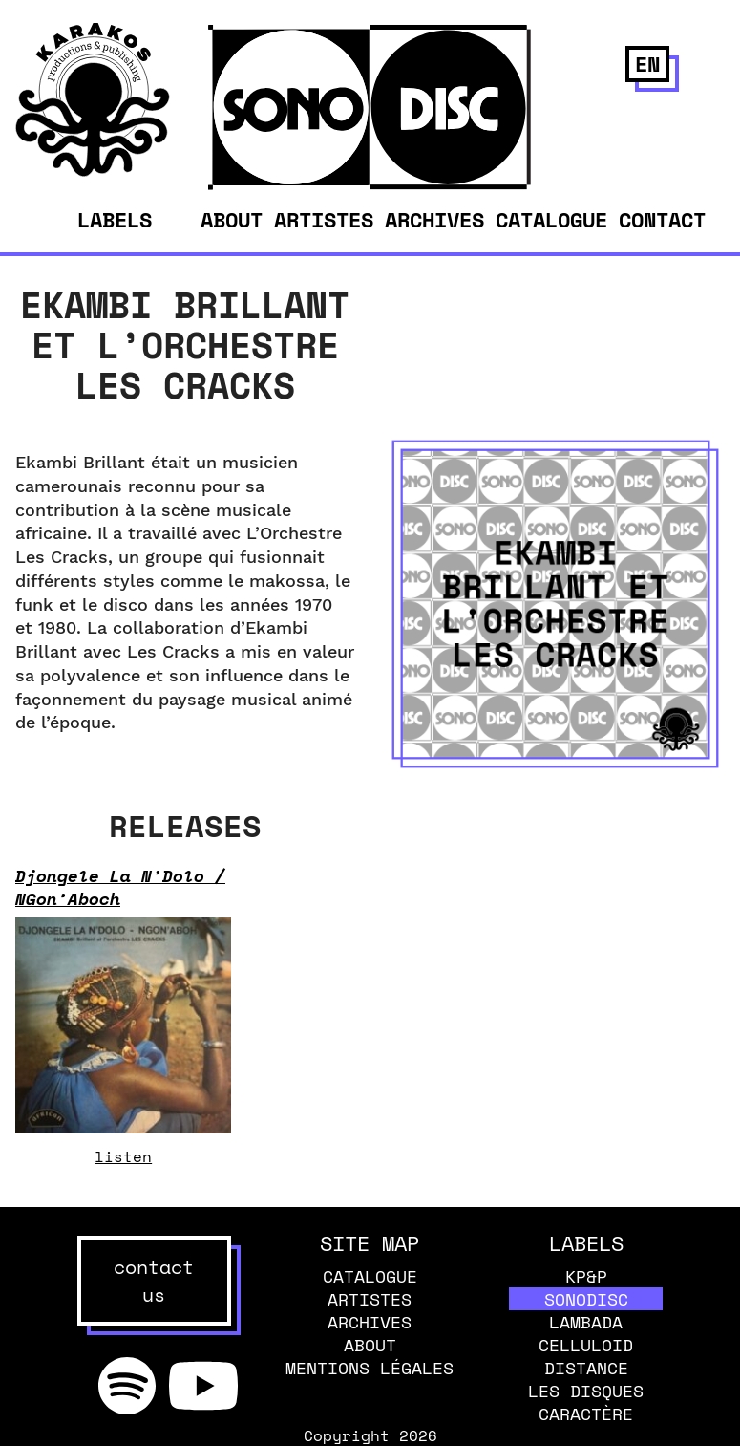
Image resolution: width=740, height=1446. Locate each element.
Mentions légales (369, 1367)
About (232, 219)
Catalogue (551, 219)
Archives (434, 219)
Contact (662, 219)
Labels (114, 219)
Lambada (586, 1321)
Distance (586, 1367)
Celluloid (586, 1344)
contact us (154, 1280)
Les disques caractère (586, 1402)
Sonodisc (586, 1298)
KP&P (586, 1275)
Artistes (323, 219)
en (647, 63)
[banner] (92, 171)
